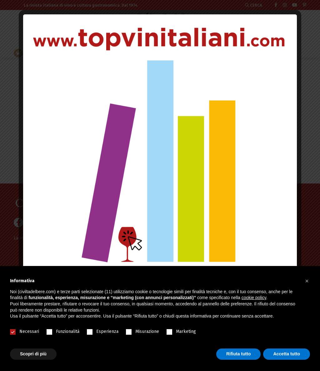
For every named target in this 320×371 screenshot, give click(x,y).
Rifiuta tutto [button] (238, 353)
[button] (307, 281)
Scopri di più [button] (33, 353)
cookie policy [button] (254, 297)
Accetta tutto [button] (286, 353)
